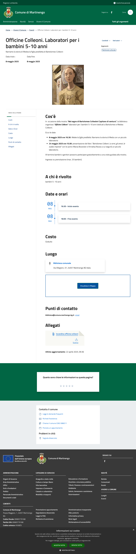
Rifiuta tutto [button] (77, 545)
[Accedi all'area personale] (122, 3)
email (77, 315)
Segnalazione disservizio (45, 512)
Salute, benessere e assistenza (80, 491)
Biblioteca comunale (62, 263)
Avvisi (103, 485)
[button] (68, 550)
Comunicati (105, 482)
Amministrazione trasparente (79, 509)
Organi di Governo (10, 479)
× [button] (133, 530)
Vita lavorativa (41, 485)
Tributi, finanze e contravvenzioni (81, 485)
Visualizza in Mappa (87, 285)
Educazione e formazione (78, 479)
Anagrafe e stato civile (44, 479)
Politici (5, 491)
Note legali (72, 519)
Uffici (5, 485)
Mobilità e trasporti (43, 494)
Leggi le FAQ (40, 516)
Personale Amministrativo (13, 494)
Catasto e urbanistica (44, 491)
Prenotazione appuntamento (47, 509)
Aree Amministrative (11, 482)
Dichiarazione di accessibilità (79, 522)
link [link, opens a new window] (89, 541)
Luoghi (104, 495)
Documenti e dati (9, 497)
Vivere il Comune (20, 30)
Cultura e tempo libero (44, 482)
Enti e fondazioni (9, 488)
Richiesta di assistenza (44, 519)
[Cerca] (130, 12)
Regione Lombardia (10, 3)
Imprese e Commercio (44, 488)
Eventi (31, 30)
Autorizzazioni (73, 494)
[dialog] (68, 541)
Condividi (106, 40)
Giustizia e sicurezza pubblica (79, 482)
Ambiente (72, 488)
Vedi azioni (118, 40)
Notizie (104, 479)
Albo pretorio (73, 512)
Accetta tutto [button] (59, 545)
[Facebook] (110, 12)
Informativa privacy (76, 516)
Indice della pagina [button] (14, 113)
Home (8, 30)
